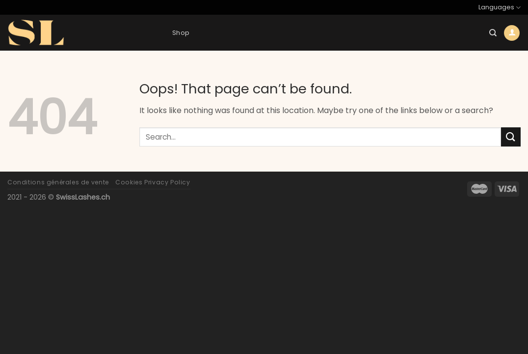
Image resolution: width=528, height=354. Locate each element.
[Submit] (511, 137)
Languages (499, 7)
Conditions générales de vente (58, 182)
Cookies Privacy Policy (152, 182)
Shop (180, 33)
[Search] (493, 33)
